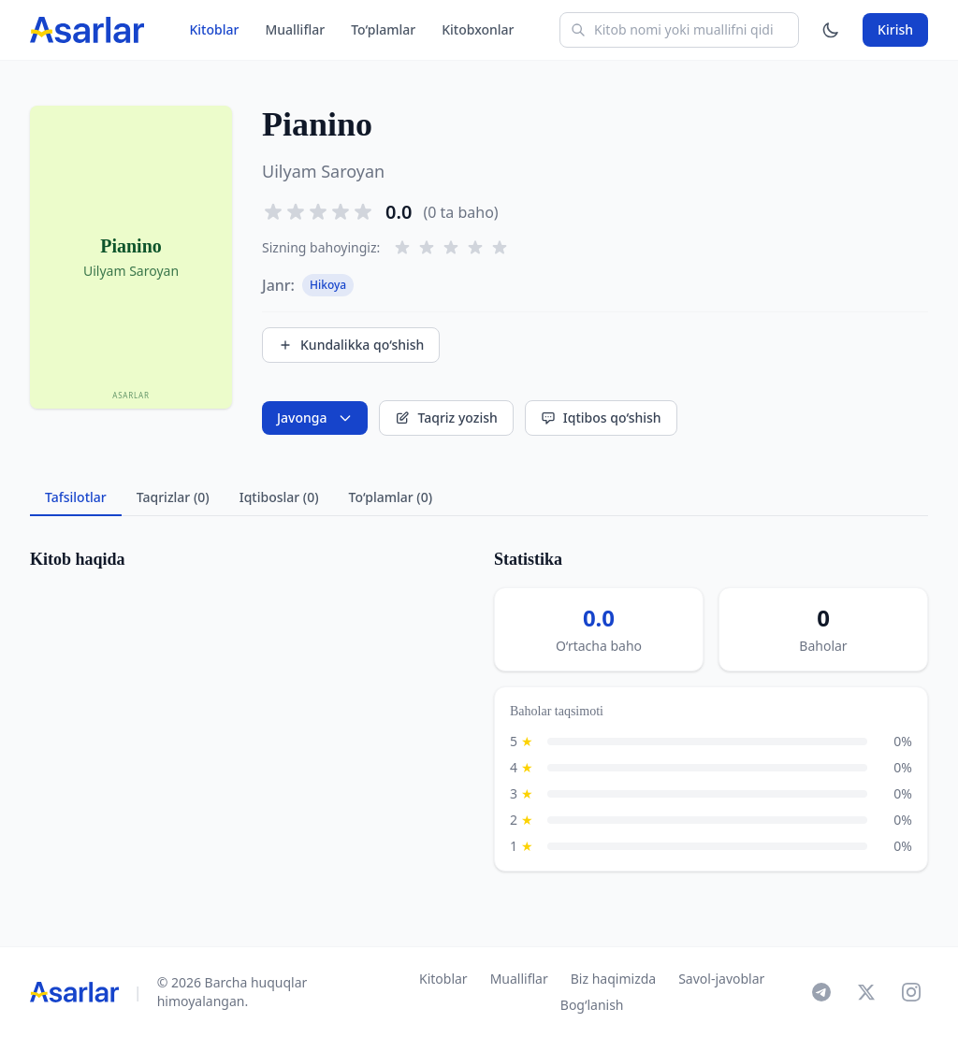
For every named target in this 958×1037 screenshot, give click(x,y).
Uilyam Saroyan (323, 171)
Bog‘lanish (592, 1005)
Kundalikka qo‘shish (351, 344)
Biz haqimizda (613, 978)
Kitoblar (214, 29)
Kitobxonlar (478, 29)
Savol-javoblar (721, 978)
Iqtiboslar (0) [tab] (279, 497)
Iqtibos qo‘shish (601, 417)
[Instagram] (911, 992)
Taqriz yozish (446, 417)
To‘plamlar (383, 29)
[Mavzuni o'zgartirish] (831, 30)
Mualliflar (295, 29)
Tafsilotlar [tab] (76, 497)
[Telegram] (821, 992)
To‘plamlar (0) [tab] (390, 497)
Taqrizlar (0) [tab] (173, 497)
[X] (866, 992)
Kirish (895, 29)
